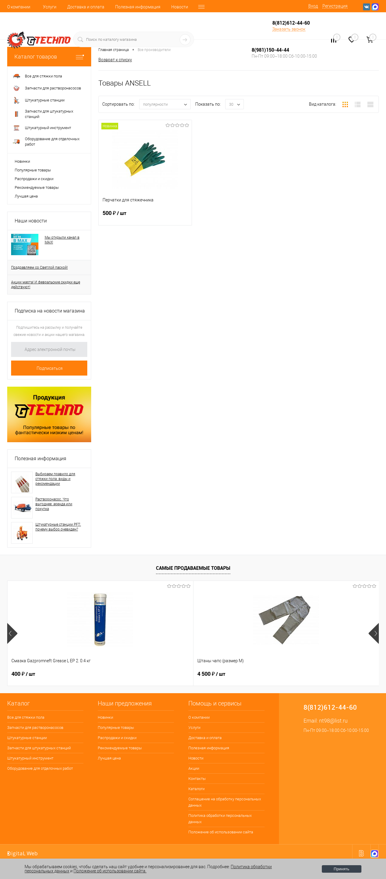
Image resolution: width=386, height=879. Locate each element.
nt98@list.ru (333, 720)
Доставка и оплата (85, 7)
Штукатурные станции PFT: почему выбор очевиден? (58, 526)
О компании (18, 7)
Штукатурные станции (27, 738)
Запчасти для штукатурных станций (39, 748)
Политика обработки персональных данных (220, 818)
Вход (313, 6)
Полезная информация (137, 7)
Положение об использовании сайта (220, 832)
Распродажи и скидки (34, 179)
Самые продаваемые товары (193, 568)
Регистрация (335, 6)
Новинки (22, 161)
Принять (341, 869)
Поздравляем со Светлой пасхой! (39, 267)
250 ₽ (209, 674)
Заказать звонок (288, 29)
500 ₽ (145, 217)
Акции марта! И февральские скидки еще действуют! (45, 284)
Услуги (49, 7)
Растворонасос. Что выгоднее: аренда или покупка (53, 504)
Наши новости (31, 221)
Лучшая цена (26, 196)
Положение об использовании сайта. (109, 870)
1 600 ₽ (302, 674)
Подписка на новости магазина (50, 311)
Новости (179, 7)
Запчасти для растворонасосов (35, 727)
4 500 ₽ (118, 674)
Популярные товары (33, 170)
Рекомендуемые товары (37, 187)
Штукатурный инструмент (30, 758)
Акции (193, 768)
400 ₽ (23, 674)
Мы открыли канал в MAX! (62, 239)
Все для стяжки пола (25, 717)
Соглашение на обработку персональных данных (224, 802)
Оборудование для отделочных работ (40, 768)
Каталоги (196, 789)
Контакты (197, 778)
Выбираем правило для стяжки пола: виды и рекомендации (55, 479)
